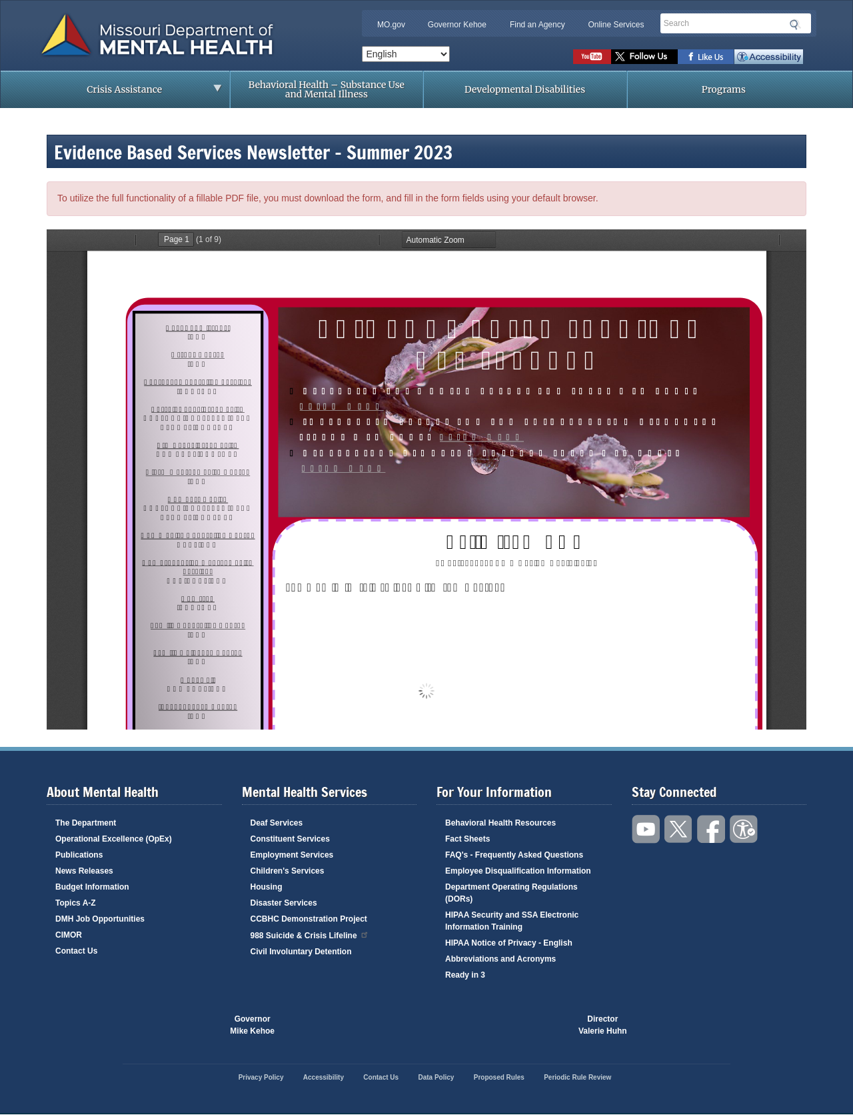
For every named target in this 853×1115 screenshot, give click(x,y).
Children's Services (288, 871)
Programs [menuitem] (724, 89)
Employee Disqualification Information (518, 871)
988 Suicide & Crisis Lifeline (310, 934)
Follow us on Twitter (644, 56)
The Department (85, 823)
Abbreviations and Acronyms (500, 959)
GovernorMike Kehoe (252, 1025)
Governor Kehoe (457, 24)
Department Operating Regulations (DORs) (511, 893)
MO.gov (391, 24)
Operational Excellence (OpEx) (113, 839)
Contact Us (76, 951)
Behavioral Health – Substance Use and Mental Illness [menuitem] (327, 89)
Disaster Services (284, 903)
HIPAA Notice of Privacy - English (508, 943)
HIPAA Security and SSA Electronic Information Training (511, 921)
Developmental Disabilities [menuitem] (524, 89)
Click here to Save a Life (502, 1025)
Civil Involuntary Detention (301, 951)
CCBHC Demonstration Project (309, 919)
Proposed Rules (499, 1077)
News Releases (84, 871)
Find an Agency (537, 24)
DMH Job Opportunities (100, 919)
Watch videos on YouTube (592, 56)
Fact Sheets (467, 839)
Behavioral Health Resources (500, 823)
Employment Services (292, 855)
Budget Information (92, 887)
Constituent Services (290, 839)
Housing (267, 887)
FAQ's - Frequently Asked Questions (514, 855)
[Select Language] (406, 54)
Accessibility (768, 56)
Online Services (616, 24)
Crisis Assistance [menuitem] (128, 93)
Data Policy (436, 1077)
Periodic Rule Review (577, 1077)
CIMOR (68, 935)
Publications (79, 855)
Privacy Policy (261, 1077)
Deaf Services (277, 823)
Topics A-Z (75, 903)
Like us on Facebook (706, 56)
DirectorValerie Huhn (602, 1025)
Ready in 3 (465, 975)
